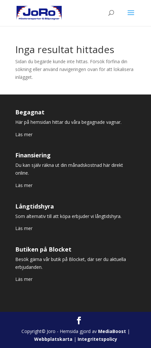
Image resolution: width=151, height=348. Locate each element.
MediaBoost (112, 331)
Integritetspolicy (97, 339)
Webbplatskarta (53, 339)
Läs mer (23, 134)
